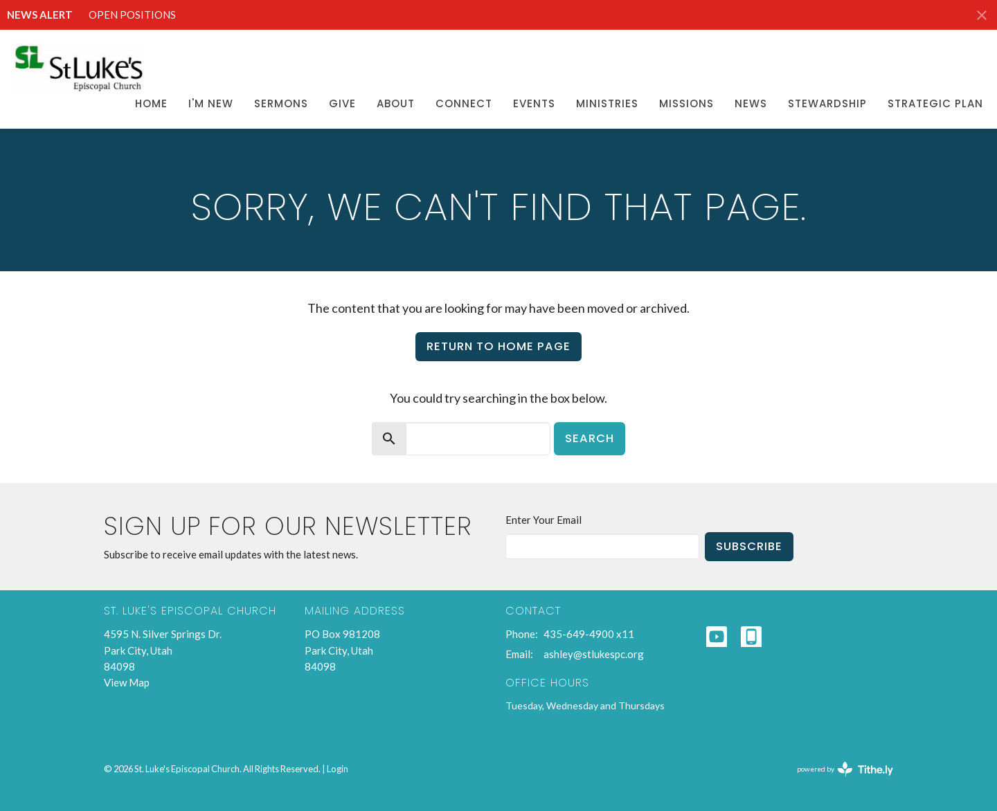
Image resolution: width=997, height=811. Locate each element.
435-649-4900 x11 (589, 634)
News (751, 103)
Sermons (281, 103)
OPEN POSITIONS (132, 14)
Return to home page (498, 346)
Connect (463, 103)
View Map (127, 682)
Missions (686, 103)
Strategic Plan (935, 103)
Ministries (607, 103)
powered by (845, 769)
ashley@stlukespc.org (594, 654)
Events (534, 103)
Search (589, 438)
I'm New (210, 103)
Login (337, 768)
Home (151, 103)
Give (342, 103)
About (396, 103)
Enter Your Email (543, 519)
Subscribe (749, 546)
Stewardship (827, 103)
